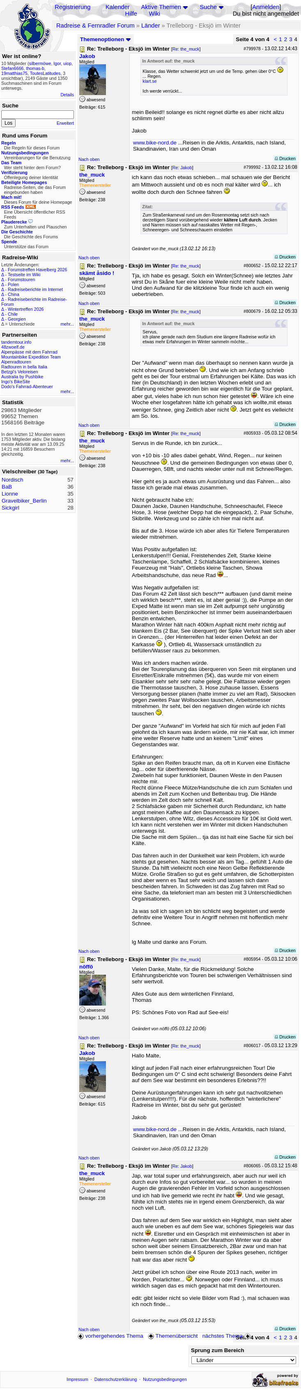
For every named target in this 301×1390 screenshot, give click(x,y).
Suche (208, 7)
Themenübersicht (173, 1336)
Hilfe (131, 13)
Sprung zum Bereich (217, 1350)
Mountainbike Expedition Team (31, 356)
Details (67, 94)
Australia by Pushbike (22, 376)
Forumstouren (21, 279)
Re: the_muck (186, 49)
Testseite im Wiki (24, 274)
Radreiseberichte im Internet (35, 289)
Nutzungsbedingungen (165, 1379)
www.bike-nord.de (155, 143)
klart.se (149, 81)
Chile (13, 314)
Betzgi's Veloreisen (19, 371)
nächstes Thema (227, 1336)
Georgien (17, 319)
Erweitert (65, 123)
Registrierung (72, 7)
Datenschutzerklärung (115, 1379)
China (13, 294)
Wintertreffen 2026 (26, 309)
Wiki (154, 13)
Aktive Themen (161, 7)
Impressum (77, 1379)
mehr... (67, 323)
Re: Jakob (182, 167)
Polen (13, 284)
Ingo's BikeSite (15, 381)
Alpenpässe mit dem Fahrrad (29, 351)
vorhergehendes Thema (110, 1336)
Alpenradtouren (16, 361)
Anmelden (265, 7)
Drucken (285, 158)
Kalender (118, 7)
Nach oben (89, 159)
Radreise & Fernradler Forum (95, 25)
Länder (150, 25)
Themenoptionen (105, 39)
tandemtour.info (16, 342)
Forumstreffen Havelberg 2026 (37, 269)
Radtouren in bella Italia (24, 366)
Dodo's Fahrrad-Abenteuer (27, 386)
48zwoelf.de (13, 347)
